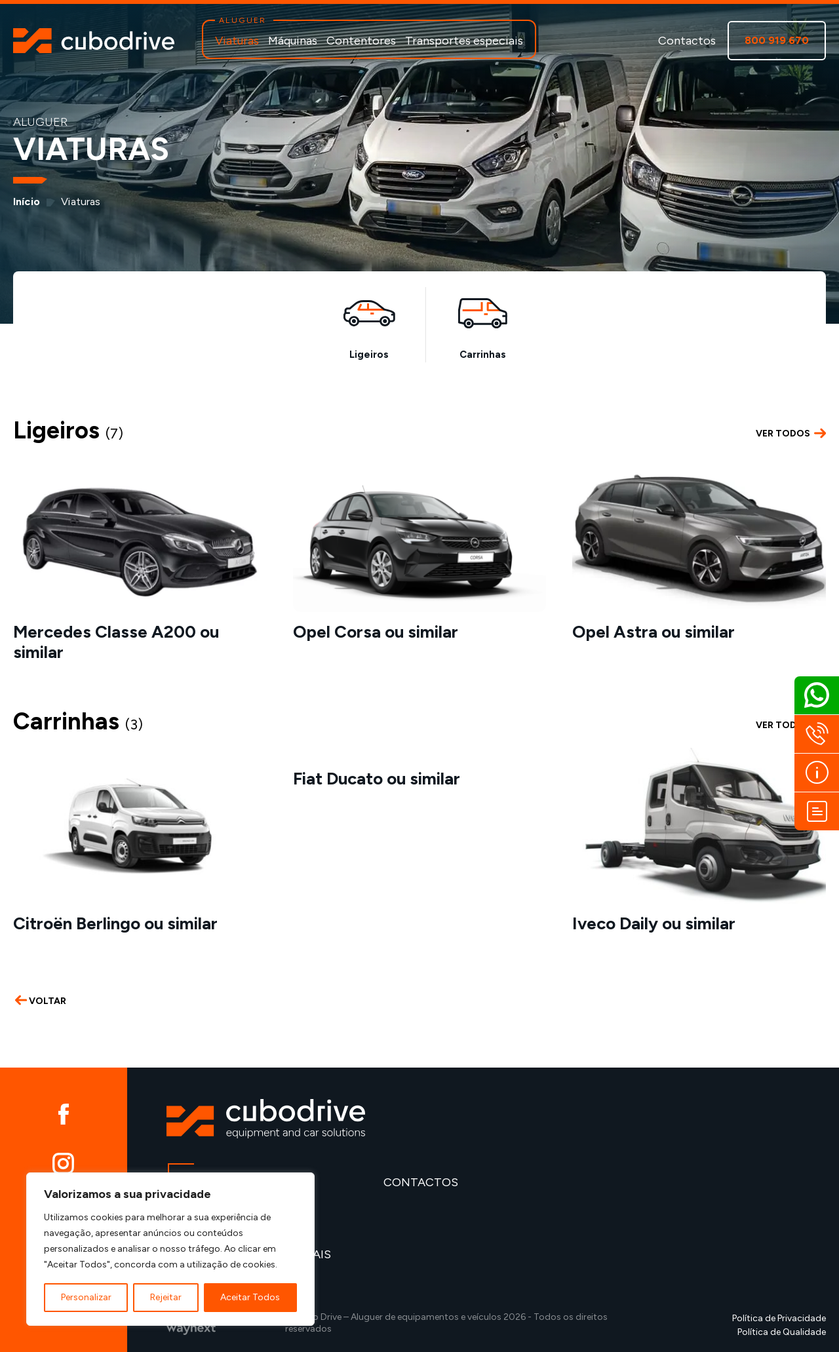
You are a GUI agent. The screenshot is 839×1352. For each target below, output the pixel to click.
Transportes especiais (464, 40)
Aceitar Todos (250, 1297)
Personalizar (86, 1297)
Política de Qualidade (781, 1332)
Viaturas (237, 40)
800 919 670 (777, 40)
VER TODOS (791, 434)
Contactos (687, 40)
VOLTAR (40, 1001)
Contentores (361, 40)
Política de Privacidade (779, 1318)
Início (26, 201)
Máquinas (292, 40)
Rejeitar (166, 1297)
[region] (170, 1249)
